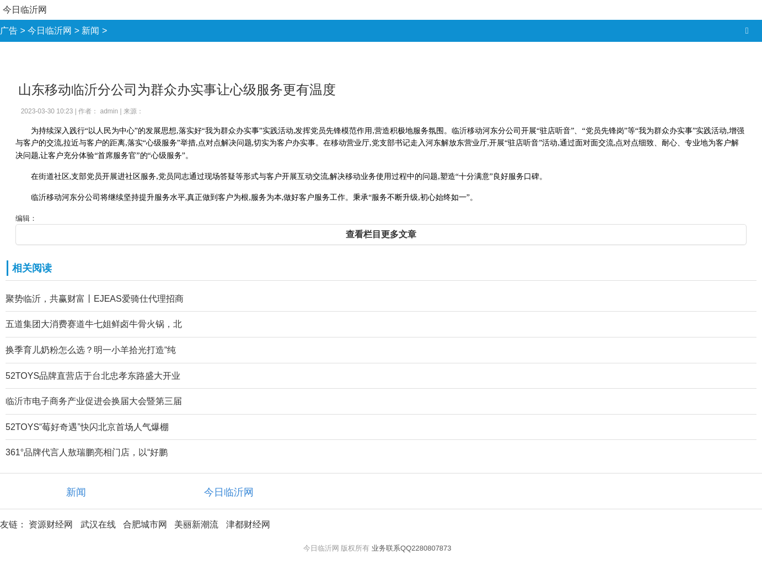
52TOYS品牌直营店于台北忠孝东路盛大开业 (93, 375)
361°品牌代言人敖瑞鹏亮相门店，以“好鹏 (87, 452)
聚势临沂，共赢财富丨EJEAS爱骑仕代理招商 (95, 298)
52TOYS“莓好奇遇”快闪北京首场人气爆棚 (87, 427)
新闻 (90, 30)
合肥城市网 (145, 524)
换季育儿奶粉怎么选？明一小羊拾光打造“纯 (91, 350)
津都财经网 (248, 524)
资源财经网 (51, 524)
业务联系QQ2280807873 (412, 548)
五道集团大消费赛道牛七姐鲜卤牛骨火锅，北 (94, 324)
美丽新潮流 (196, 524)
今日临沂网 (25, 9)
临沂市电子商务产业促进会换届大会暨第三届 (94, 401)
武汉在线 (98, 524)
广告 (9, 30)
